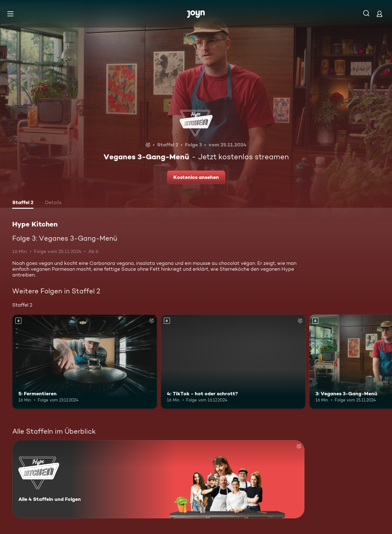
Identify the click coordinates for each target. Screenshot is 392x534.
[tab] (23, 203)
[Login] (379, 13)
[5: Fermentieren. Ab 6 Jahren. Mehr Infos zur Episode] (84, 362)
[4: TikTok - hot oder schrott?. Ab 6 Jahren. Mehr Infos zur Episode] (233, 362)
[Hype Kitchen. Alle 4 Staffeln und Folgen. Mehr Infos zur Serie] (158, 479)
